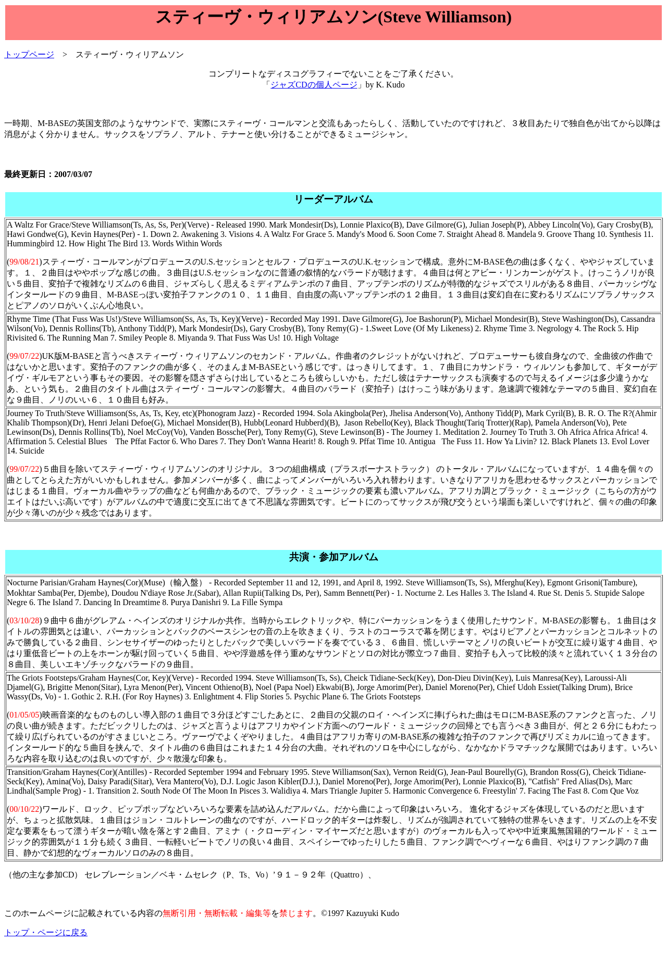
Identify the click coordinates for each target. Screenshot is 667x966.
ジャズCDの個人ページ (313, 84)
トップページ (29, 54)
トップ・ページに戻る (46, 932)
